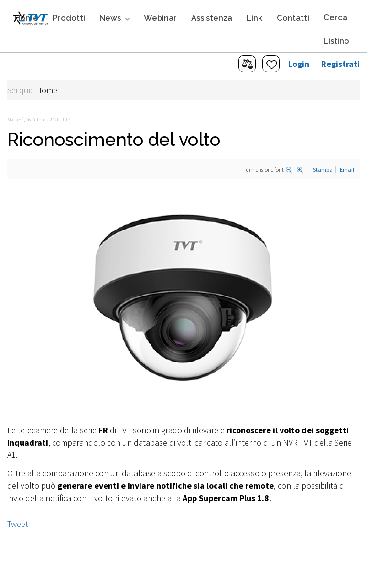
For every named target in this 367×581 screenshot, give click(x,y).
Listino (336, 40)
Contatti (293, 17)
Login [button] (298, 63)
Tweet (17, 523)
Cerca (335, 17)
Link (254, 17)
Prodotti (69, 17)
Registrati (340, 63)
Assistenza (211, 17)
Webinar (160, 17)
